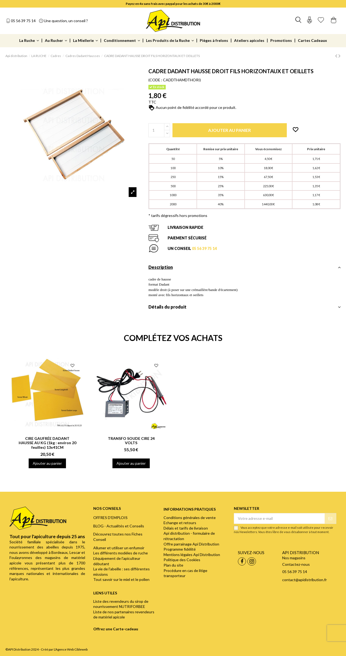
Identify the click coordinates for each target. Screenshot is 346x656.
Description (244, 267)
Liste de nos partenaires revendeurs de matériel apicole (123, 615)
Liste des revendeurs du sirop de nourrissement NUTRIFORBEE (120, 604)
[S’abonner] (330, 518)
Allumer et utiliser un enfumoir (118, 547)
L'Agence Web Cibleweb (71, 649)
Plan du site (173, 565)
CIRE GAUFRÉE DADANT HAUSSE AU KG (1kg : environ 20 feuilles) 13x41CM (47, 443)
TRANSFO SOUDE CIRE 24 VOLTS (131, 440)
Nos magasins (293, 557)
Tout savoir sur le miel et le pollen (121, 579)
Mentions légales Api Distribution (192, 554)
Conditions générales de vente (190, 517)
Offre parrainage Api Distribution (191, 544)
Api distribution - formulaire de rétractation (189, 536)
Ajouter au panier (47, 463)
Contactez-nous (296, 564)
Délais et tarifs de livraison (186, 528)
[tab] (244, 269)
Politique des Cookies (182, 559)
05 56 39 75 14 (23, 20)
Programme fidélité (180, 549)
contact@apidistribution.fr (304, 579)
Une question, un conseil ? (66, 20)
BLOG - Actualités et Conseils (118, 526)
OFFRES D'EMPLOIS (110, 517)
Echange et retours (180, 522)
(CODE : (155, 80)
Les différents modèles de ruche (120, 553)
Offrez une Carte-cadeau (115, 629)
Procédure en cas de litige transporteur (185, 573)
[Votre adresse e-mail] (279, 518)
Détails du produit (244, 307)
